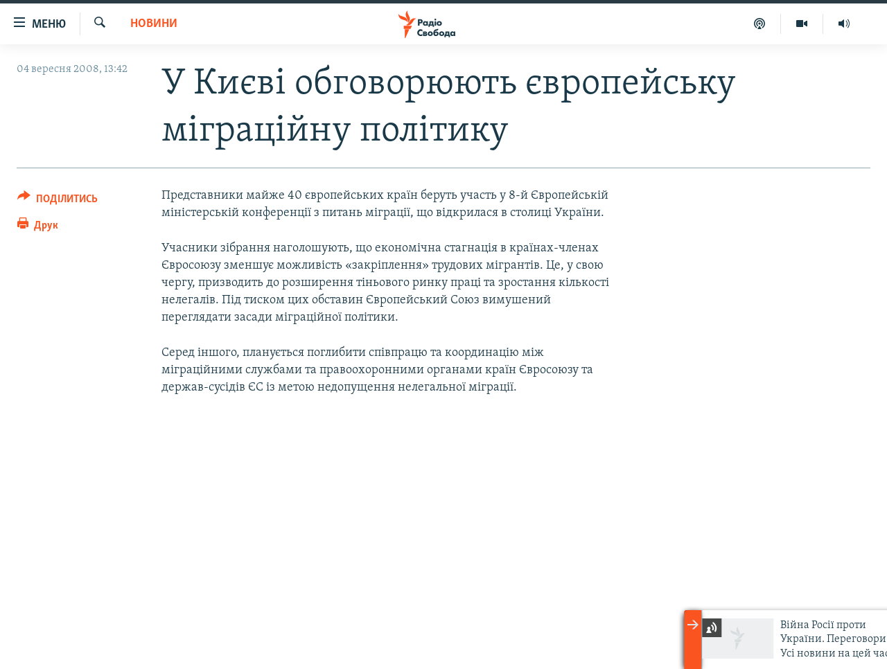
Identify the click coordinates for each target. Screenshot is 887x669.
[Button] (57, 201)
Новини (153, 23)
